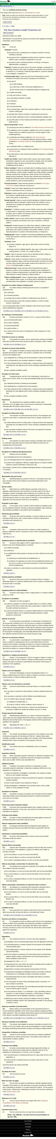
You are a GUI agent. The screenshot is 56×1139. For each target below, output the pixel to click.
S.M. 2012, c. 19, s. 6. (43, 1018)
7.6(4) (4, 836)
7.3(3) (4, 725)
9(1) (4, 939)
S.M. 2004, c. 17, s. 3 (9, 472)
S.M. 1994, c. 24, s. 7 (9, 448)
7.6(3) (4, 826)
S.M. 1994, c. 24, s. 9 (9, 915)
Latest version (7, 22)
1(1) (4, 47)
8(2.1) (4, 887)
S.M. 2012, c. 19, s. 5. (20, 727)
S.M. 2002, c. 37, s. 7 (20, 1018)
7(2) (4, 601)
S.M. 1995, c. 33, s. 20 (20, 409)
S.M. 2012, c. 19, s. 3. (20, 472)
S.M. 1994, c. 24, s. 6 (9, 434)
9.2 (3, 1048)
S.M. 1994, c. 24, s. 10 (9, 1018)
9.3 (3, 1074)
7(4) (4, 640)
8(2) (4, 866)
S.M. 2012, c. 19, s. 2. (42, 310)
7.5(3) (4, 794)
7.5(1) (4, 755)
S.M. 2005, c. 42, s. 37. (9, 1105)
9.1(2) (4, 1034)
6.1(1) (4, 505)
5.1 (3, 454)
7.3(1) (4, 686)
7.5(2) (4, 766)
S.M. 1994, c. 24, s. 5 (9, 409)
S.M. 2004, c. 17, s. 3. (20, 344)
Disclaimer (28, 1124)
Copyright (28, 1126)
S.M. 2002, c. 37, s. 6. (9, 932)
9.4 (3, 1083)
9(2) (4, 1008)
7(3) (4, 621)
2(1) (4, 317)
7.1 (3, 657)
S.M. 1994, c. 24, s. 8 (9, 651)
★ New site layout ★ (7, 6)
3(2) (4, 376)
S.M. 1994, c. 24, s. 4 (9, 344)
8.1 (3, 921)
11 (3, 1112)
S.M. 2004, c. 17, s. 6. (31, 915)
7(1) (4, 592)
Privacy (28, 1129)
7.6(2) (4, 817)
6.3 (3, 543)
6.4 (3, 579)
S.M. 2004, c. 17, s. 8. (9, 1067)
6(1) (4, 478)
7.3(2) (4, 715)
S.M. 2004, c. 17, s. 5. (9, 749)
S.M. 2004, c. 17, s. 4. (9, 523)
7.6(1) (4, 807)
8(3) (4, 910)
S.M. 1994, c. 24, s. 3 (9, 310)
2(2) (4, 339)
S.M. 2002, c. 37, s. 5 (20, 915)
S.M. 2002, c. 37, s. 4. (9, 666)
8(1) (4, 847)
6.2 (3, 529)
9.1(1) (4, 1024)
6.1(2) (4, 516)
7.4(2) (4, 746)
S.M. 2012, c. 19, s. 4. (9, 573)
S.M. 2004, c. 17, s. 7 (32, 1018)
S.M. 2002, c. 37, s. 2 (20, 310)
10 (3, 1100)
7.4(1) (4, 734)
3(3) (4, 402)
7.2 (3, 673)
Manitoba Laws (5, 4)
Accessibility (28, 1121)
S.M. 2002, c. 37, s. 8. (9, 1041)
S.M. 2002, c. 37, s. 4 (9, 727)
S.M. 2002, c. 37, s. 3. (20, 651)
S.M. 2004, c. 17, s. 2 (31, 310)
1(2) (4, 287)
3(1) (4, 350)
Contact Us (28, 1132)
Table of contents (8, 32)
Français (54, 1)
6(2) (4, 489)
